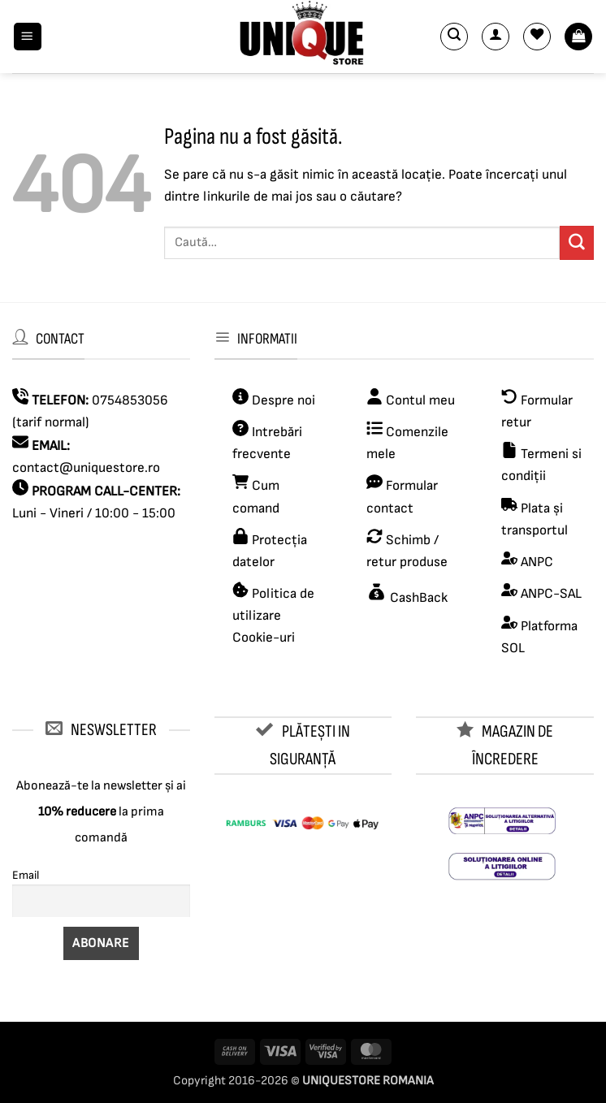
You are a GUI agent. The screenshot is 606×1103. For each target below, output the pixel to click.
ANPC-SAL (551, 594)
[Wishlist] (537, 36)
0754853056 (130, 400)
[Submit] (577, 242)
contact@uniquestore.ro (86, 468)
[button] (27, 37)
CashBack (417, 598)
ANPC (537, 562)
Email (25, 875)
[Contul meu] (495, 36)
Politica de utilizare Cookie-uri (273, 616)
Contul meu (420, 400)
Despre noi (282, 400)
